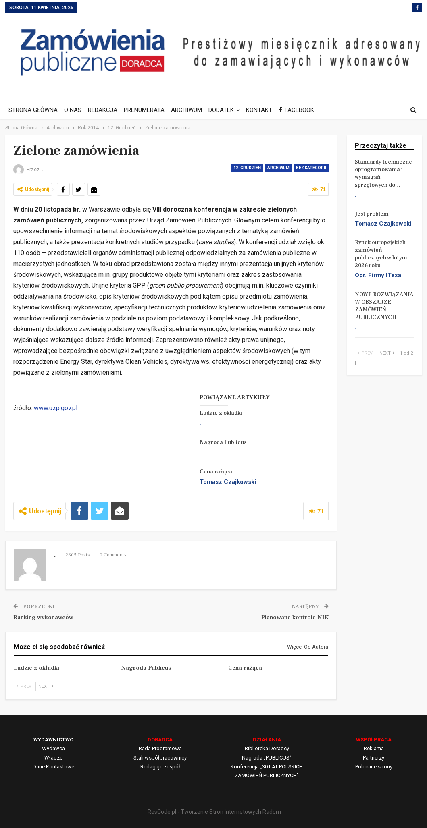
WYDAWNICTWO (53, 740)
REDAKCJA (105, 110)
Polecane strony (373, 767)
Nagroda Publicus (223, 442)
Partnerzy (373, 758)
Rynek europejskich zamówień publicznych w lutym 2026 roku (381, 254)
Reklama (374, 748)
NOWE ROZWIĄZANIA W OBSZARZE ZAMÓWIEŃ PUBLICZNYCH (384, 306)
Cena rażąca (216, 471)
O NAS (74, 110)
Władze (53, 758)
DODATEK (227, 110)
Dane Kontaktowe (53, 767)
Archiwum (278, 168)
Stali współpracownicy (160, 758)
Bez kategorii (311, 168)
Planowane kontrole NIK (295, 617)
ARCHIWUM (191, 110)
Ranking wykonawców (43, 617)
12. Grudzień (247, 168)
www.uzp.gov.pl (55, 408)
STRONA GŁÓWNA (33, 110)
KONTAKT (266, 110)
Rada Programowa (160, 748)
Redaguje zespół (160, 767)
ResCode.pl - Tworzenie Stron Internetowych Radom (214, 812)
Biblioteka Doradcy (267, 748)
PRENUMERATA (147, 110)
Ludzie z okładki (221, 413)
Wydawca (53, 748)
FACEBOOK (305, 110)
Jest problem (372, 214)
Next (45, 686)
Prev (24, 686)
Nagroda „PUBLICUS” (267, 758)
